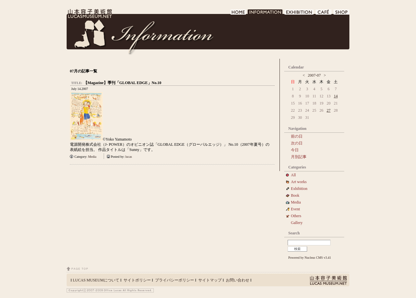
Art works (298, 182)
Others (296, 216)
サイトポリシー (137, 280)
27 (329, 110)
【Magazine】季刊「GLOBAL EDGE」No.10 (122, 83)
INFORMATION (265, 13)
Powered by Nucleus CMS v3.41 (309, 257)
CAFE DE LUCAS (324, 13)
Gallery (297, 222)
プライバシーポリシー (174, 280)
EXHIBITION (299, 13)
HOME (238, 13)
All (293, 175)
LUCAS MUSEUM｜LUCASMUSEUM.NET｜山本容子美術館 (89, 13)
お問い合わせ (237, 280)
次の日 (297, 143)
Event (295, 209)
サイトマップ (210, 280)
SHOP (341, 13)
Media (94, 156)
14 (336, 96)
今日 (295, 150)
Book (297, 195)
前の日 (297, 136)
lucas (128, 156)
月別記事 (298, 157)
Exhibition (299, 188)
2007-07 (314, 75)
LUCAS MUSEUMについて (96, 280)
